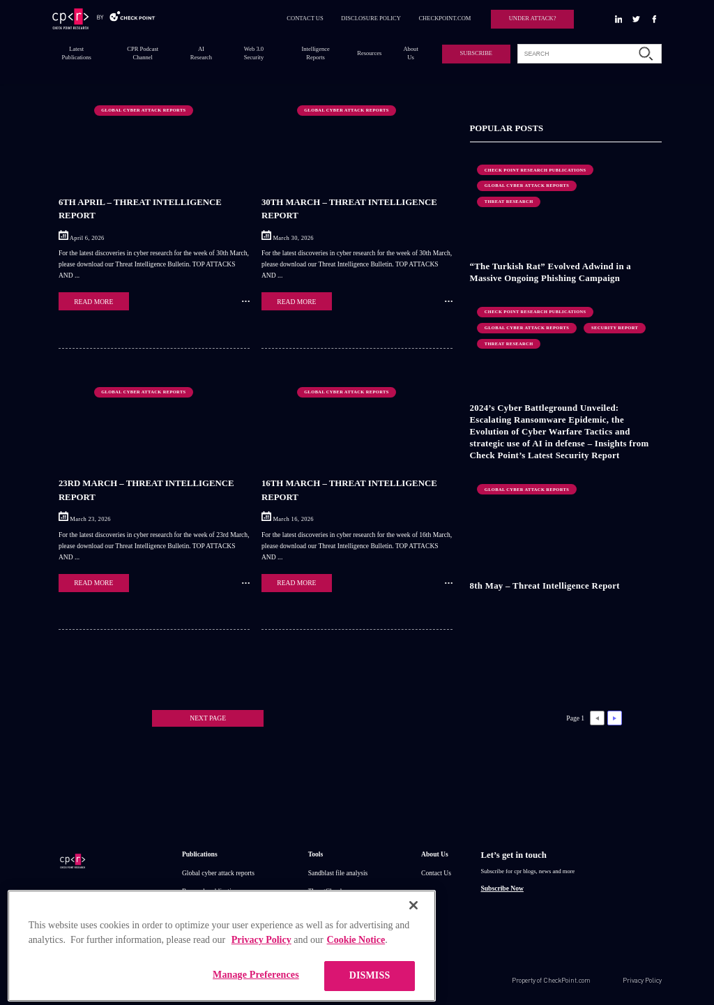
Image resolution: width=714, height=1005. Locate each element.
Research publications (211, 891)
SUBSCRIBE (476, 53)
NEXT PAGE (208, 718)
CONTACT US (305, 18)
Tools (316, 854)
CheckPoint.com (567, 980)
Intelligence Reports (316, 53)
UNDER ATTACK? (532, 18)
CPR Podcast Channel (142, 53)
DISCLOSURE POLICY (371, 18)
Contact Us (436, 873)
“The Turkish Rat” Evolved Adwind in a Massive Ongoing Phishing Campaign (551, 272)
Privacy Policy (642, 980)
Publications (200, 854)
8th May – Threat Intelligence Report (545, 586)
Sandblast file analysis (338, 873)
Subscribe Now (501, 888)
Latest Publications (76, 53)
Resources (369, 53)
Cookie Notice (356, 959)
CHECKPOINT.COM (444, 18)
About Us (410, 53)
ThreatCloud (325, 891)
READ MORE (93, 301)
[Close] (413, 924)
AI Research (201, 53)
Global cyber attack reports (218, 873)
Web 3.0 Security (254, 53)
